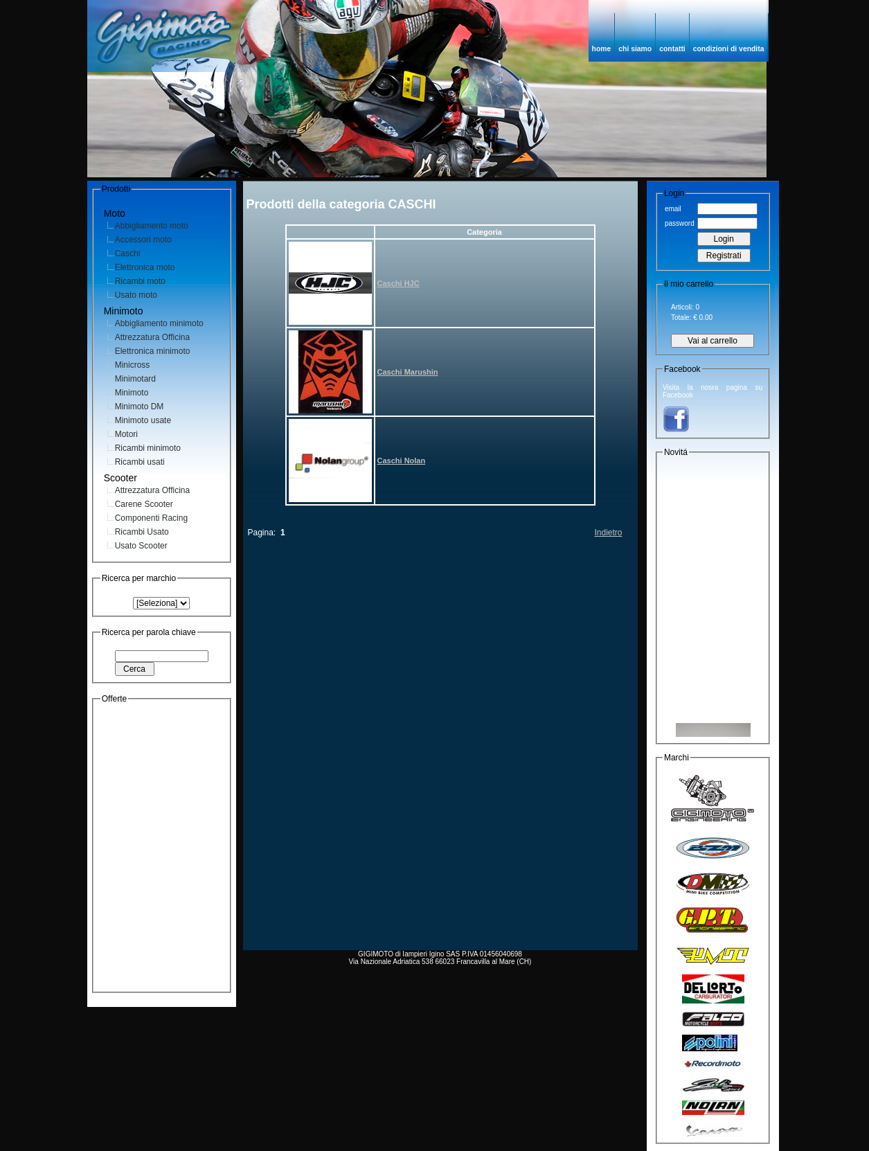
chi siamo (635, 49)
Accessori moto (143, 239)
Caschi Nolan (401, 460)
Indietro (608, 532)
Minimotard (135, 379)
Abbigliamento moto (151, 226)
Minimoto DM (139, 406)
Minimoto (132, 393)
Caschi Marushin (407, 372)
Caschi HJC (398, 283)
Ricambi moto (140, 281)
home (601, 49)
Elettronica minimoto (152, 351)
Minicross (132, 365)
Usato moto (136, 295)
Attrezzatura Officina (152, 337)
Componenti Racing (151, 518)
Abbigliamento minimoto (159, 323)
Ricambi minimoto (148, 448)
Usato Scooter (141, 546)
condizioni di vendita (728, 49)
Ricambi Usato (142, 532)
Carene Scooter (144, 504)
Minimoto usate (143, 420)
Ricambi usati (140, 462)
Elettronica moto (145, 267)
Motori (126, 434)
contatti (672, 49)
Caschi (128, 253)
